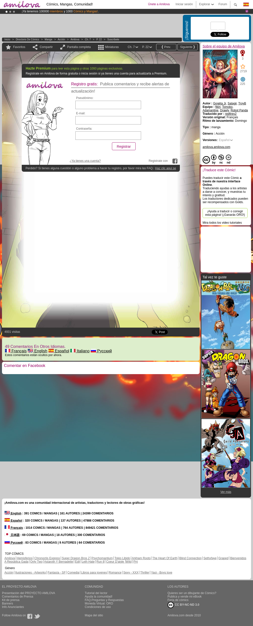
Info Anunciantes (13, 607)
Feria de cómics (178, 600)
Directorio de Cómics (27, 39)
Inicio (7, 39)
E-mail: (80, 113)
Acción (61, 39)
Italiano (79, 351)
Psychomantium (102, 558)
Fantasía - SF (57, 572)
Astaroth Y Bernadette (58, 561)
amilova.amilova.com (216, 147)
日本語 (12, 535)
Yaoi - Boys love (161, 572)
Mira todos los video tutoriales (222, 222)
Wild (128, 561)
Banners (7, 603)
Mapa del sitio (94, 615)
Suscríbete (113, 39)
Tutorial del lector (96, 593)
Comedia (73, 572)
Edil (77, 561)
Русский (101, 351)
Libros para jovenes (94, 572)
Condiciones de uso (98, 607)
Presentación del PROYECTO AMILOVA (28, 593)
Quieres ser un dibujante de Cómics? (192, 593)
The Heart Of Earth (164, 558)
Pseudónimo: (84, 98)
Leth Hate (88, 561)
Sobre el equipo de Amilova (224, 46)
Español (58, 351)
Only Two (36, 561)
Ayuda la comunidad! (98, 596)
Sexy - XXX (130, 572)
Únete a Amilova (158, 4)
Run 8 (100, 561)
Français (16, 351)
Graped (223, 558)
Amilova (74, 39)
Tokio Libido (122, 558)
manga (48, 39)
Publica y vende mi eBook (185, 596)
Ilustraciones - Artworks (30, 572)
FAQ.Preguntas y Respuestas (104, 600)
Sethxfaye (209, 558)
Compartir (46, 47)
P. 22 (99, 39)
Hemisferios (24, 558)
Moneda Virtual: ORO (99, 603)
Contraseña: (84, 128)
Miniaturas (112, 47)
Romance (115, 572)
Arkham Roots (141, 558)
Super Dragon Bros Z (76, 558)
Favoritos (19, 47)
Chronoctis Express (47, 558)
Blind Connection (190, 558)
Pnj (135, 561)
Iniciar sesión (184, 4)
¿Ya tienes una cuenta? (85, 161)
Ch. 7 (88, 39)
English (37, 351)
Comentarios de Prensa (17, 596)
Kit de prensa (11, 600)
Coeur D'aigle (115, 561)
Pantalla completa (79, 47)
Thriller (144, 572)
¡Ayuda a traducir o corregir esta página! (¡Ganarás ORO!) (225, 213)
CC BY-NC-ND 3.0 (183, 605)
